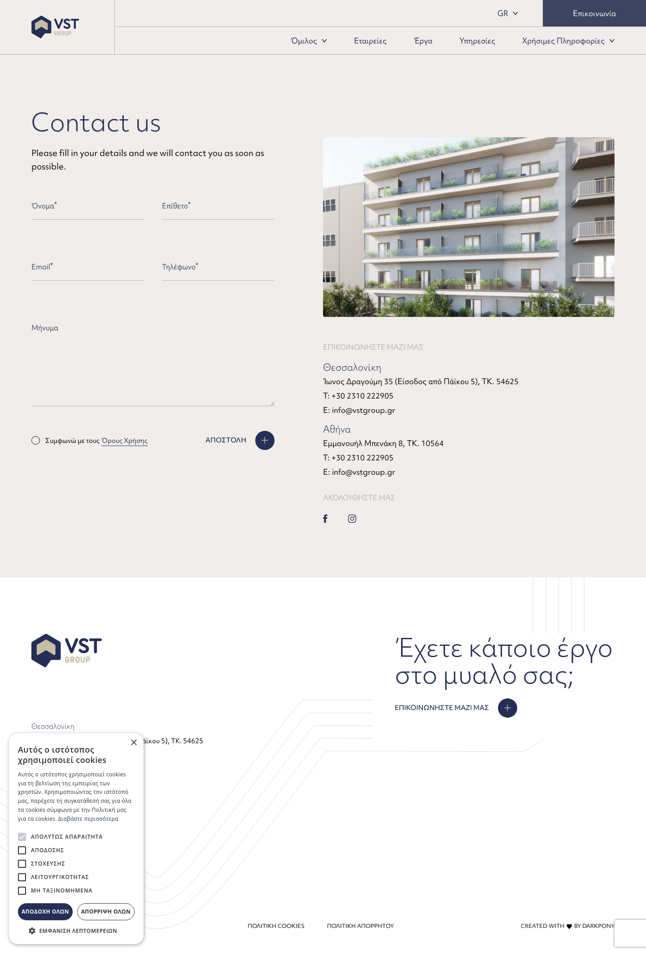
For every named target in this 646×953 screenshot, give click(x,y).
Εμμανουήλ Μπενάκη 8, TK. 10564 (383, 443)
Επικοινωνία (594, 13)
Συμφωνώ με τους (89, 440)
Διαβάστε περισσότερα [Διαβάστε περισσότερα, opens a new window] (88, 819)
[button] (76, 930)
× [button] (133, 743)
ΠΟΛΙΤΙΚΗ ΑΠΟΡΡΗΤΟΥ (360, 926)
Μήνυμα (44, 328)
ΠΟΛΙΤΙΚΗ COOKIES (276, 926)
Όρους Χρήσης (124, 441)
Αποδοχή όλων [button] (45, 911)
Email (42, 267)
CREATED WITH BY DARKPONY (568, 926)
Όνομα (44, 206)
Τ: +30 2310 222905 (358, 395)
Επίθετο (176, 206)
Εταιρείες (370, 40)
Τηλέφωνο (180, 267)
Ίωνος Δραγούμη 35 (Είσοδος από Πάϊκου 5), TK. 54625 (421, 381)
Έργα (423, 40)
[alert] (76, 838)
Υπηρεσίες (477, 40)
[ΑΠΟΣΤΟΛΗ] (240, 440)
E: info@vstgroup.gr (359, 410)
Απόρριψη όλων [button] (106, 911)
